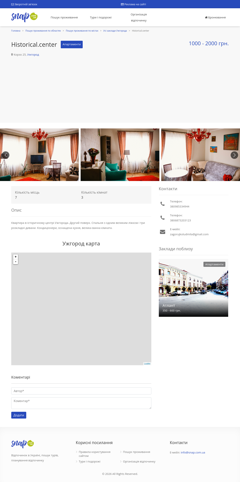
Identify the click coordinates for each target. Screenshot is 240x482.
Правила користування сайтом (94, 454)
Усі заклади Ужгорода (115, 30)
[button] (234, 155)
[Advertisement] (120, 85)
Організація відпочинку (139, 17)
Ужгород (33, 54)
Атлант (169, 305)
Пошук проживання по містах (82, 30)
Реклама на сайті (133, 4)
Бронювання (215, 17)
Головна (15, 30)
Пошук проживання (64, 17)
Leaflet (147, 364)
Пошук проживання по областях (43, 30)
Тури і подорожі (101, 17)
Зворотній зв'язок (24, 4)
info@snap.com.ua (193, 452)
